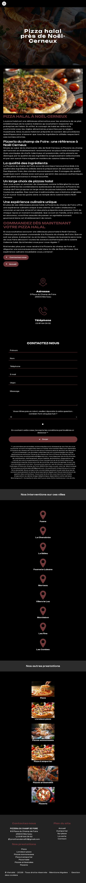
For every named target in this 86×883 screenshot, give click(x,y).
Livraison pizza (24, 852)
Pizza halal (24, 860)
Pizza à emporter (24, 857)
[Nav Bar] (4, 4)
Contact (62, 839)
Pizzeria (24, 865)
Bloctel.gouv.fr (17, 469)
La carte (62, 836)
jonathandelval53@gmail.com (24, 839)
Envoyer (45, 430)
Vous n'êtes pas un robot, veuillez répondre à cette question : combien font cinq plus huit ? (43, 403)
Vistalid (11, 872)
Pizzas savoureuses (24, 854)
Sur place (62, 834)
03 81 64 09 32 (24, 836)
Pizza (24, 849)
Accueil (10, 255)
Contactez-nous (16, 248)
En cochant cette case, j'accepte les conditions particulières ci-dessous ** (42, 422)
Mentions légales (58, 872)
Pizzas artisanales (24, 862)
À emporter (62, 831)
